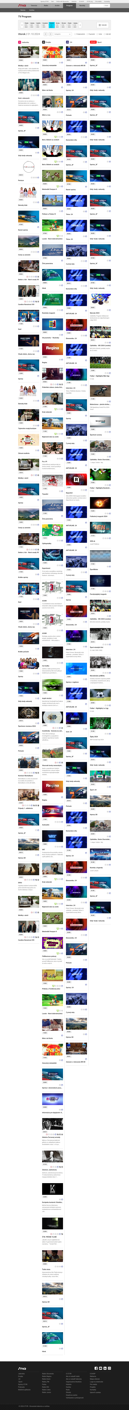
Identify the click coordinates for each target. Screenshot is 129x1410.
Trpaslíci (45, 494)
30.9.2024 (45, 25)
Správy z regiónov (72, 682)
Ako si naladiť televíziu (74, 1379)
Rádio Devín (46, 1379)
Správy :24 (70, 90)
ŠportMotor (94, 569)
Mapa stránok (95, 1379)
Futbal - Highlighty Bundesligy (100, 488)
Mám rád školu (47, 90)
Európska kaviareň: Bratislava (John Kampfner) (52, 1202)
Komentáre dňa (71, 140)
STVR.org (90, 1)
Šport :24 (93, 790)
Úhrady (68, 1392)
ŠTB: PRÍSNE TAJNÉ (49, 1237)
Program (69, 5)
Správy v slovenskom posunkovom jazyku (52, 1088)
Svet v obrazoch (23, 98)
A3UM (44, 601)
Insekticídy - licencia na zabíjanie (52, 731)
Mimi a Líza (46, 115)
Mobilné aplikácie (24, 1390)
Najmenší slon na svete (50, 437)
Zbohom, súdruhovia (49, 1170)
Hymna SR (22, 858)
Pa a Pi (44, 461)
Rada (68, 1390)
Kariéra (68, 1387)
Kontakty (107, 1)
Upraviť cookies (95, 1392)
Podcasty (21, 1387)
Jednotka (21, 1374)
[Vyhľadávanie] (100, 5)
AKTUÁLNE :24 (71, 314)
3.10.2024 (64, 25)
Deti (52, 1)
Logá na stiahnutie (96, 1382)
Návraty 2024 (94, 313)
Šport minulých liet (96, 647)
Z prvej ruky (70, 264)
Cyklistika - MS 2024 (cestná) (100, 345)
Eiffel (20, 883)
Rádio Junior (46, 1392)
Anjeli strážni (46, 698)
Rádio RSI (45, 1387)
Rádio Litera (46, 1390)
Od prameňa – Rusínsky (50, 338)
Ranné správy (23, 230)
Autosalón (45, 825)
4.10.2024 (69, 25)
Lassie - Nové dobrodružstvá (52, 239)
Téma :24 (69, 214)
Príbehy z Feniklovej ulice (51, 989)
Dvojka (20, 1376)
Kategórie (57, 34)
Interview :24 (70, 388)
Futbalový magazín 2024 (98, 516)
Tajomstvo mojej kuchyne (27, 428)
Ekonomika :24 (71, 338)
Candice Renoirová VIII (26, 304)
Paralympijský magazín (98, 594)
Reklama (93, 1376)
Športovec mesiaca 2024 (27, 726)
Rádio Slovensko (48, 1374)
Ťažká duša (46, 1269)
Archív (57, 5)
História (74, 1)
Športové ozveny (96, 435)
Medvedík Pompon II (49, 189)
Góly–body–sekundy (97, 90)
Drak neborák (47, 412)
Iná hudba (45, 666)
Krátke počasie (23, 652)
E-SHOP (81, 1)
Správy (20, 379)
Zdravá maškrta (23, 453)
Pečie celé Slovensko (62, 1)
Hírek (44, 288)
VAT (43, 850)
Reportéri (69, 493)
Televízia (34, 5)
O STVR (68, 1374)
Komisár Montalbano (25, 776)
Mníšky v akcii (23, 66)
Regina (44, 362)
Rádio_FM (45, 1382)
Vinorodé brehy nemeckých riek (52, 765)
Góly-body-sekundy (25, 156)
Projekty (93, 1387)
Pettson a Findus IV (49, 214)
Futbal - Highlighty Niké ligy (99, 376)
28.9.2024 (32, 25)
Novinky (82, 5)
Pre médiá (98, 1)
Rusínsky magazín (48, 313)
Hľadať (106, 5)
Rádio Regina (46, 1376)
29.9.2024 (38, 25)
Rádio (46, 5)
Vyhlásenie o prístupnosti (75, 1398)
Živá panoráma (47, 263)
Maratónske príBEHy (97, 676)
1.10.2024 (52, 25)
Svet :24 (69, 732)
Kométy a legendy (96, 868)
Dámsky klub (22, 205)
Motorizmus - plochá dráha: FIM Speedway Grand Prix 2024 (100, 404)
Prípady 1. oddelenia (25, 808)
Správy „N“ (22, 131)
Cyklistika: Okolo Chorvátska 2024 (100, 460)
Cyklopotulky (46, 543)
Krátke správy (23, 577)
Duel (19, 329)
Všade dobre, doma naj (26, 354)
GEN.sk (92, 541)
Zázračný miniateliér (49, 65)
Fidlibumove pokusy (49, 956)
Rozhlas (31, 10)
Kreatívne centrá (71, 1395)
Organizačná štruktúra (73, 1382)
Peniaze (21, 180)
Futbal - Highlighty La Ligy (99, 708)
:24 (19, 1379)
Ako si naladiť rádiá (72, 1376)
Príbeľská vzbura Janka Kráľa (52, 387)
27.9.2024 (26, 25)
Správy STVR (45, 1)
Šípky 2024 (94, 737)
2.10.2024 (58, 25)
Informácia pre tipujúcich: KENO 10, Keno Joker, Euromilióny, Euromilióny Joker (52, 1113)
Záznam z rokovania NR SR (75, 66)
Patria (44, 1384)
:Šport (20, 1382)
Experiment (46, 568)
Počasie (21, 751)
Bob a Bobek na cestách (50, 140)
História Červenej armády (51, 1137)
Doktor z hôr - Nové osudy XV (28, 280)
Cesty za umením (24, 255)
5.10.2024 (75, 25)
